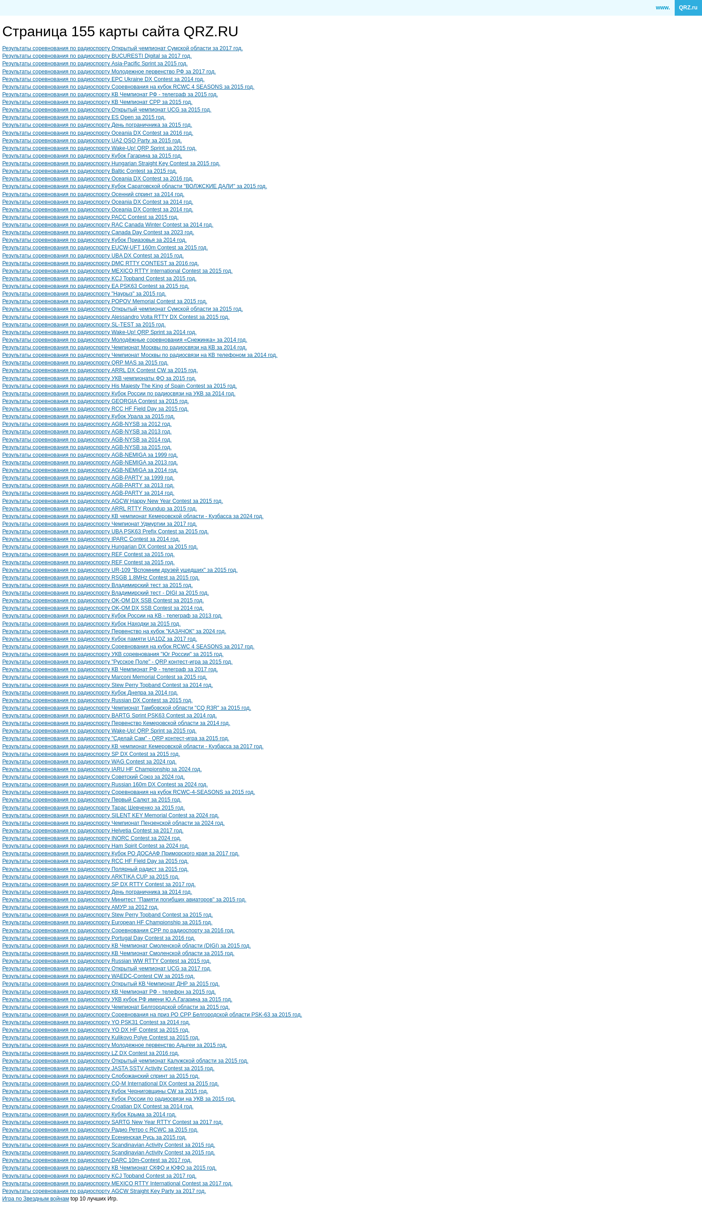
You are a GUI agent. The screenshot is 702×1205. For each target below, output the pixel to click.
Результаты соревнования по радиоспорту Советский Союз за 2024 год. (93, 777)
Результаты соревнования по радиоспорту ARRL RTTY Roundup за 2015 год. (99, 509)
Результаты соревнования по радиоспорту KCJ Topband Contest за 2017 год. (99, 1176)
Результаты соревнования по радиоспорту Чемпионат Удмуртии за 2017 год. (99, 524)
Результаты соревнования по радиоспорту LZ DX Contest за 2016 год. (90, 1053)
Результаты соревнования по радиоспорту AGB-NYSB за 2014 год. (86, 440)
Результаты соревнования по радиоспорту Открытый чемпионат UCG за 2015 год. (106, 110)
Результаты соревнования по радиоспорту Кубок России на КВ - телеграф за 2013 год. (112, 616)
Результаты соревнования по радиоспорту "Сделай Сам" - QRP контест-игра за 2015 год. (115, 738)
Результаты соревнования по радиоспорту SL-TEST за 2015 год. (84, 325)
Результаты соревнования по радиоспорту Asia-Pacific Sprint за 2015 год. (95, 63)
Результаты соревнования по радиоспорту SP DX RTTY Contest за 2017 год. (99, 884)
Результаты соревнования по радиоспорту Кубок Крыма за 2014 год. (89, 1114)
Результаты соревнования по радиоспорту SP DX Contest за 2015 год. (91, 754)
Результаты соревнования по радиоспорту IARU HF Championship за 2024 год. (102, 769)
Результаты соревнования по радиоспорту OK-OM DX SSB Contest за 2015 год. (103, 600)
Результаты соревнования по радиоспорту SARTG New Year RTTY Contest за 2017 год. (112, 1122)
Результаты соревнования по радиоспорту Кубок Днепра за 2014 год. (90, 693)
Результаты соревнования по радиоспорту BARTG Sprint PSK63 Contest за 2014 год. (109, 715)
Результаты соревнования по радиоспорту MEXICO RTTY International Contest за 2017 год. (117, 1183)
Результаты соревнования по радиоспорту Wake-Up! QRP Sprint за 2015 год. (99, 148)
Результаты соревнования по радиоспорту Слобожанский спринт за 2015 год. (101, 1076)
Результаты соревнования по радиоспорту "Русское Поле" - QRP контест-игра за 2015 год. (117, 662)
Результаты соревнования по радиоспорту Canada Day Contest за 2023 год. (98, 232)
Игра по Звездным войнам (35, 1199)
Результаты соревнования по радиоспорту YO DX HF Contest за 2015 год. (95, 1030)
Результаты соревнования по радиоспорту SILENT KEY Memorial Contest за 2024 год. (110, 815)
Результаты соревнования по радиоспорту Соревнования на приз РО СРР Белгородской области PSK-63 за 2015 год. (152, 1015)
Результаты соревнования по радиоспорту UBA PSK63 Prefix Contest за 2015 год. (105, 531)
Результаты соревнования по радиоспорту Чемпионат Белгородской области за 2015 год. (116, 1007)
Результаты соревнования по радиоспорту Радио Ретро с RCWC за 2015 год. (100, 1130)
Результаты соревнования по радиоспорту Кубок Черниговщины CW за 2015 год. (105, 1091)
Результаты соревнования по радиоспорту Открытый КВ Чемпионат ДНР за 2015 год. (111, 984)
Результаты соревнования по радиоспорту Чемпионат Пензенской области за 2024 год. (113, 823)
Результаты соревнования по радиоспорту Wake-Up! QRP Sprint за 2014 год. (99, 332)
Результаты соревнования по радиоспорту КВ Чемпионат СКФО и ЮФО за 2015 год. (109, 1168)
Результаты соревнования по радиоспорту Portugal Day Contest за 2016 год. (98, 938)
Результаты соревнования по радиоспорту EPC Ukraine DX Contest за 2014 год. (103, 79)
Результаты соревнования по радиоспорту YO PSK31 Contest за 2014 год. (96, 1022)
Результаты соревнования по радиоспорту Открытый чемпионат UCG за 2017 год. (106, 968)
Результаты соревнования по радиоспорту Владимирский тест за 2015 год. (97, 585)
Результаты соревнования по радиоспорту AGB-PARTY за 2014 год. (88, 493)
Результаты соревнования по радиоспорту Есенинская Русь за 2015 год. (94, 1137)
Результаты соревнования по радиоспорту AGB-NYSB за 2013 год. (86, 432)
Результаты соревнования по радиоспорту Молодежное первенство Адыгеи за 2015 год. (114, 1045)
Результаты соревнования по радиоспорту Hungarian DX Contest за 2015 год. (100, 547)
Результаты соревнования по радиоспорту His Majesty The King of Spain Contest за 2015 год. (119, 386)
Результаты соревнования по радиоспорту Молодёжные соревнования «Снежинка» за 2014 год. (124, 340)
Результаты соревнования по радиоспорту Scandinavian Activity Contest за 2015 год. (108, 1145)
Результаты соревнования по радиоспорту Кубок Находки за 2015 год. (91, 624)
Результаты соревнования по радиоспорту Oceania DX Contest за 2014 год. (97, 202)
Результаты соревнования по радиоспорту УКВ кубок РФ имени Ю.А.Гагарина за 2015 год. (117, 999)
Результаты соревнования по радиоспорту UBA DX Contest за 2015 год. (93, 256)
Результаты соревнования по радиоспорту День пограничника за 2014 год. (97, 892)
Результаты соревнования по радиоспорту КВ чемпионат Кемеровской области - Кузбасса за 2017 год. (133, 746)
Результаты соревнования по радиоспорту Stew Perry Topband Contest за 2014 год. (107, 685)
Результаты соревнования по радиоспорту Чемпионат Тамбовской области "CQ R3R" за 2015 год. (126, 708)
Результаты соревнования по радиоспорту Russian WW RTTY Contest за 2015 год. (106, 961)
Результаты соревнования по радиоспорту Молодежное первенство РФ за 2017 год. (109, 72)
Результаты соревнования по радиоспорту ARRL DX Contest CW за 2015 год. (100, 370)
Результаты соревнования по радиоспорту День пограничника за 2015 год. (97, 125)
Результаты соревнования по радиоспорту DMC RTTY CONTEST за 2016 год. (100, 263)
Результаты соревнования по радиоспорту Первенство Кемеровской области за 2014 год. (116, 723)
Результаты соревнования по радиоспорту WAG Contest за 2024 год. (89, 762)
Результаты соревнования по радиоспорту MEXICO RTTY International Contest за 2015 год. (117, 271)
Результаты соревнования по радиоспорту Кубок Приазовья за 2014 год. (94, 240)
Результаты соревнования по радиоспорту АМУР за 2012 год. (80, 907)
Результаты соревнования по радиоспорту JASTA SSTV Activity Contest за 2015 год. (108, 1068)
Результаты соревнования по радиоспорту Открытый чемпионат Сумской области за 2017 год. (122, 48)
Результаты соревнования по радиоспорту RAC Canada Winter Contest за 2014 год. (107, 225)
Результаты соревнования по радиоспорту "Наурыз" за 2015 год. (84, 294)
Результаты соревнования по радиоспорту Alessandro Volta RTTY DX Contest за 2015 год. (116, 317)
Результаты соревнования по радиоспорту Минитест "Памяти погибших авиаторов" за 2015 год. (124, 899)
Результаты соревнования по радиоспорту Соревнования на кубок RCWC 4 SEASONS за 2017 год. (128, 646)
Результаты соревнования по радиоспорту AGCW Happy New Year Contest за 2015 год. (112, 501)
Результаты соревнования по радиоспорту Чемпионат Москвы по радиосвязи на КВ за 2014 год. (124, 347)
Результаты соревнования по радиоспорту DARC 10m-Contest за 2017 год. (97, 1160)
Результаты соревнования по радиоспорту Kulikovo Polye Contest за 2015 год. (101, 1037)
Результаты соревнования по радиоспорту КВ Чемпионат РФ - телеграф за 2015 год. (110, 94)
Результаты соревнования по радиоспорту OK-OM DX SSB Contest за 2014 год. (103, 608)
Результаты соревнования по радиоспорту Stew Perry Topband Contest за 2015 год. (107, 915)
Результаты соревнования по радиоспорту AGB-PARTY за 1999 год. (88, 478)
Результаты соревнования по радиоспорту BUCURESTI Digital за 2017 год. (97, 56)
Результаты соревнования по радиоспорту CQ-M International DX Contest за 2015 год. (110, 1084)
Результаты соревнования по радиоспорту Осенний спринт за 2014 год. (93, 194)
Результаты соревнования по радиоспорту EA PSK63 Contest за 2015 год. (95, 286)
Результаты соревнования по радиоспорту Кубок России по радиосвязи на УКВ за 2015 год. (118, 1099)
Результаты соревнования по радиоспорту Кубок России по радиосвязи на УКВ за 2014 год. (118, 393)
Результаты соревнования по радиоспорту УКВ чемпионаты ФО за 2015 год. (99, 378)
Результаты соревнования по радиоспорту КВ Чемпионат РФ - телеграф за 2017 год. (110, 669)
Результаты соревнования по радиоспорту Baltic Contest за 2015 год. (89, 171)
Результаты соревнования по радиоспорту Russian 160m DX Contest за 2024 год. (105, 784)
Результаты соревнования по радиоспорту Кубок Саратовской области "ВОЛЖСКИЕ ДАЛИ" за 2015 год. (134, 186)
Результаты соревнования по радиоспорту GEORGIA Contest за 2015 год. (95, 401)
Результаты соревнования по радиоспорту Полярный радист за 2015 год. (95, 869)
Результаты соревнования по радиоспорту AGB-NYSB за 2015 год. (86, 447)
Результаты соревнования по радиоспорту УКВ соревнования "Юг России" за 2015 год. (112, 654)
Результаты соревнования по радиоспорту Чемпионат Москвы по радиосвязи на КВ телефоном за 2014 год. (140, 355)
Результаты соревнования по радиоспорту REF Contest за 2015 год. (88, 554)
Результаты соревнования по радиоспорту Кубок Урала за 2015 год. (88, 416)
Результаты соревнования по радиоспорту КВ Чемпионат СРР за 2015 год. (97, 102)
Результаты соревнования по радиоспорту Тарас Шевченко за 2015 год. (93, 808)
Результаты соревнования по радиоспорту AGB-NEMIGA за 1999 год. (90, 455)
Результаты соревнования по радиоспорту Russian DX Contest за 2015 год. (97, 700)
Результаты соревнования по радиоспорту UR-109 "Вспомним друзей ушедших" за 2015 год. (120, 570)
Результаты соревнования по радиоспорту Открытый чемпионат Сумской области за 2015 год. (122, 309)
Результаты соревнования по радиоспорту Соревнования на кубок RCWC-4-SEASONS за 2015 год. (128, 792)
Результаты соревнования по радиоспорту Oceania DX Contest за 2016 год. (97, 133)
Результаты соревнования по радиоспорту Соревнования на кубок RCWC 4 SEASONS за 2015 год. (128, 87)
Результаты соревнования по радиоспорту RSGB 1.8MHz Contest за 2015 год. (101, 578)
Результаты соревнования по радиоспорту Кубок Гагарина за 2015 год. (92, 156)
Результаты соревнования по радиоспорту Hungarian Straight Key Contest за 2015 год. (111, 163)
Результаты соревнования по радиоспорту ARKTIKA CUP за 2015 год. (91, 877)
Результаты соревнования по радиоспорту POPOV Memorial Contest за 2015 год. (104, 301)
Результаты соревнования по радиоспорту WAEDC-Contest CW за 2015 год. (98, 976)
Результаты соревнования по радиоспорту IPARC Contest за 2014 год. (91, 539)
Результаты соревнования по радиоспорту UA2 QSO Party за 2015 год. (92, 140)
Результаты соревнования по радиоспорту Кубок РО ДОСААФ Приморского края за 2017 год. (121, 853)
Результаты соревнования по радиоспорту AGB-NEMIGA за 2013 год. (90, 462)
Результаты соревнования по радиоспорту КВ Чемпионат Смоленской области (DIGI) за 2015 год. (126, 946)
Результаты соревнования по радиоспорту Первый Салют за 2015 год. (91, 800)
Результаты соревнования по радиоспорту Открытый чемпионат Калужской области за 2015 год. (125, 1061)
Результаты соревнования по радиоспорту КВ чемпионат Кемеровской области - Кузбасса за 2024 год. (133, 516)
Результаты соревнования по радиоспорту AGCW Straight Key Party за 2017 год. (104, 1191)
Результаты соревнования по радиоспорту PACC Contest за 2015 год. (90, 217)
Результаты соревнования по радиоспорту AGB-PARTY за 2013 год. (88, 485)
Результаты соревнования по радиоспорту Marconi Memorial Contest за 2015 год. (104, 677)
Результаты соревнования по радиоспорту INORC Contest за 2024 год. (91, 838)
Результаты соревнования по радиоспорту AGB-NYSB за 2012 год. (86, 424)
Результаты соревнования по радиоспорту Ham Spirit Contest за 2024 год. (95, 846)
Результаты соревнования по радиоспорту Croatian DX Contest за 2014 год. (97, 1106)
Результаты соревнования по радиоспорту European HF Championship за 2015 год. (107, 922)
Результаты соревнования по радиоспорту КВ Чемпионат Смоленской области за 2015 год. (118, 953)
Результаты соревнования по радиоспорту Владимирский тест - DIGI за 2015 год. (105, 593)
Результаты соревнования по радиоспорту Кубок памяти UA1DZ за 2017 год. (99, 639)
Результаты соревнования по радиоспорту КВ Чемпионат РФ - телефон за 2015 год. (109, 992)
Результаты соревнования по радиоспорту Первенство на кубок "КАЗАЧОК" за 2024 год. (114, 631)
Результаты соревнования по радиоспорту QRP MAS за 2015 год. (85, 363)
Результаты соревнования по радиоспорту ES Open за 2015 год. (84, 117)
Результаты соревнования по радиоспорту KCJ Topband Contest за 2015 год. (99, 278)
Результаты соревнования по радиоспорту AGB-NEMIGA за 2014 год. (90, 470)
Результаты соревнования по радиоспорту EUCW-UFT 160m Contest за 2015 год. (105, 247)
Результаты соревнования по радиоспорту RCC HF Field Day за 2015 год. (95, 409)
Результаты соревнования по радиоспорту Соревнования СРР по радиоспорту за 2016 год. (118, 930)
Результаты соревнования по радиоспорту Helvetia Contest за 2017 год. (93, 831)
